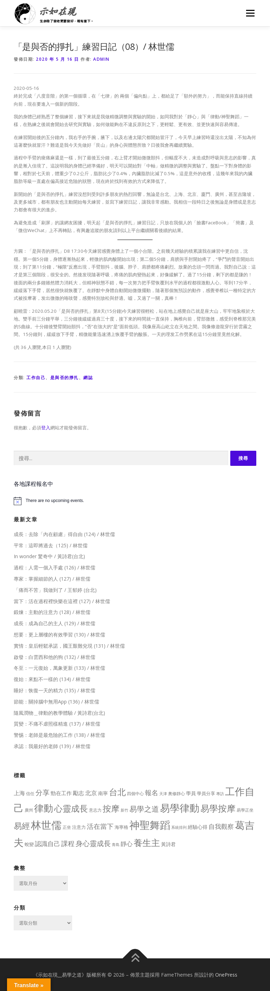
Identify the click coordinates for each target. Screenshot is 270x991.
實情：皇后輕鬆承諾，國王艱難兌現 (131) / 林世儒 (69, 645)
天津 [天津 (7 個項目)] (163, 793)
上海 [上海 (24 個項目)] (19, 793)
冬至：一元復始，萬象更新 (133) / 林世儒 (59, 668)
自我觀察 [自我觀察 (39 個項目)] (221, 826)
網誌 (88, 378)
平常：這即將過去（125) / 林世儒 (51, 545)
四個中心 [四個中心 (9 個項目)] (135, 794)
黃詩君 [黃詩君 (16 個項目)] (168, 844)
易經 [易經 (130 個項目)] (22, 825)
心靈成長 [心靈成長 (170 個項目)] (71, 808)
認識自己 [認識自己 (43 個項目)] (47, 843)
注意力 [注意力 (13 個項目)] (79, 827)
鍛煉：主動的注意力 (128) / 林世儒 (52, 612)
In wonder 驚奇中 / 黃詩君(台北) (49, 556)
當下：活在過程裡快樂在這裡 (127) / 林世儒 (62, 601)
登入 (45, 427)
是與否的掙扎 (64, 378)
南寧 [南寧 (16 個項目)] (103, 793)
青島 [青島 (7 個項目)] (116, 844)
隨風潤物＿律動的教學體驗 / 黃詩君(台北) (59, 712)
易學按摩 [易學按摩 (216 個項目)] (218, 808)
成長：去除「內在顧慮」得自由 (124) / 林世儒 (64, 534)
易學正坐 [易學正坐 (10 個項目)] (245, 810)
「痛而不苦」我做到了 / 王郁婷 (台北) (55, 590)
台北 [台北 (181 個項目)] (117, 792)
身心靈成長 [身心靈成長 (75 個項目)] (93, 843)
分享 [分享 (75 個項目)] (43, 792)
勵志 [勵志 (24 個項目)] (78, 793)
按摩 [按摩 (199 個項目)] (111, 808)
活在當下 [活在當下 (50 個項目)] (100, 826)
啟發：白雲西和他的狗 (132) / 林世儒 (54, 657)
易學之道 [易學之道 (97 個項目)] (144, 809)
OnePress (226, 974)
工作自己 (35, 378)
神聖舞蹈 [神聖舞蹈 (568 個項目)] (149, 825)
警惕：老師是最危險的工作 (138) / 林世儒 (59, 735)
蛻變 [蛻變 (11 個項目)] (29, 844)
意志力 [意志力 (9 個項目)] (95, 810)
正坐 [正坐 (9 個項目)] (67, 827)
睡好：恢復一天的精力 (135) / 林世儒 (54, 690)
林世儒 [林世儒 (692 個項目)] (46, 825)
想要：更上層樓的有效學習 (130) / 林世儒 (59, 634)
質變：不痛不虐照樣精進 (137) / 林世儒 (57, 723)
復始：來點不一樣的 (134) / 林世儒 (52, 679)
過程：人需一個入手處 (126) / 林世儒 (54, 567)
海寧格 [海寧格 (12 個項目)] (121, 827)
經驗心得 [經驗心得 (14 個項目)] (197, 827)
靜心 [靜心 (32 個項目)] (127, 844)
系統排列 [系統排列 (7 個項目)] (179, 827)
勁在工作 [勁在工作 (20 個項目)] (61, 793)
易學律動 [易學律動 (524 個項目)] (179, 807)
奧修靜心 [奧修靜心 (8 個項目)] (176, 793)
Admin (101, 59)
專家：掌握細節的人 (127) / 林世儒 (52, 578)
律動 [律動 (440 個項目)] (43, 807)
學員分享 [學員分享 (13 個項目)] (206, 793)
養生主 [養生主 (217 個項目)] (147, 842)
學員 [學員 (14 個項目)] (191, 793)
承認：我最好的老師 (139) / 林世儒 (52, 746)
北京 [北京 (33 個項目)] (91, 793)
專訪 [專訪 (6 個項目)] (220, 793)
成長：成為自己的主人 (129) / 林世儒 (54, 623)
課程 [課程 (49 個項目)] (68, 843)
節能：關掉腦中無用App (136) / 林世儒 (56, 701)
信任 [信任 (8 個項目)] (30, 793)
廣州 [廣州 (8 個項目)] (29, 810)
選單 (249, 13)
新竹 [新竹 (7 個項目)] (124, 810)
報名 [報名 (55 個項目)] (151, 792)
